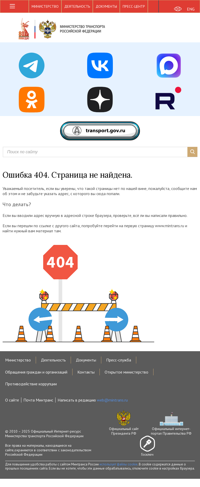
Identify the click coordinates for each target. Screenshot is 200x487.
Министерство (45, 6)
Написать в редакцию (93, 400)
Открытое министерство (126, 372)
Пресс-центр (134, 6)
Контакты (86, 372)
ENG (191, 9)
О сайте (12, 400)
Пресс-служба (118, 359)
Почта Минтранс (38, 400)
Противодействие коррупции (31, 383)
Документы (106, 6)
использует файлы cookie (118, 464)
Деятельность (77, 6)
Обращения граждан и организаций (36, 372)
